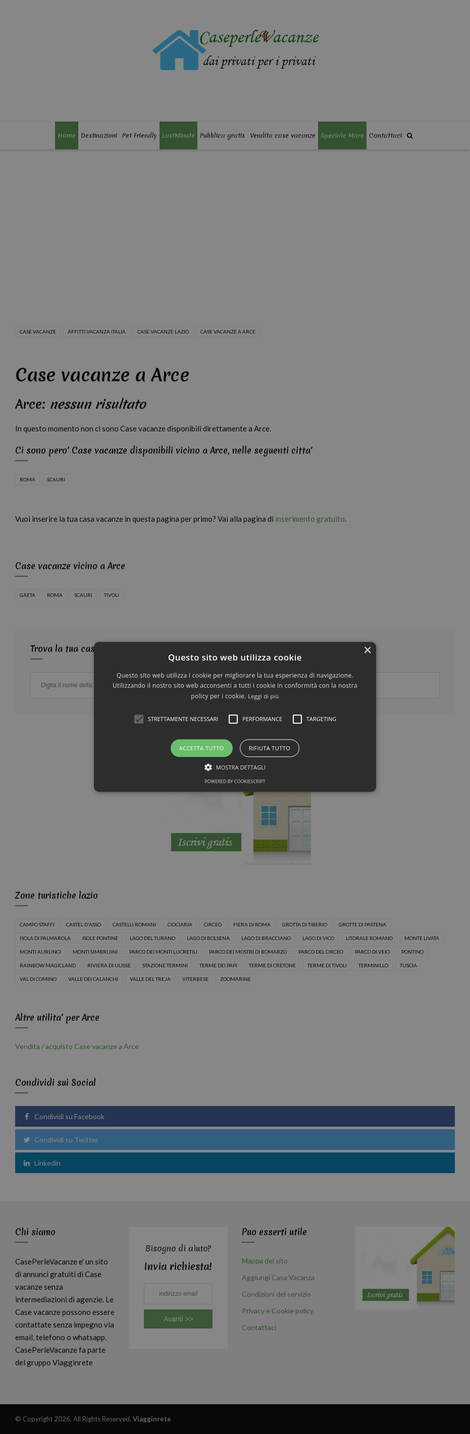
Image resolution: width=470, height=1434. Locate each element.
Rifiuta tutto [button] (269, 748)
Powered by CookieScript (234, 782)
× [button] (367, 650)
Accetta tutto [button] (201, 748)
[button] (235, 717)
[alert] (235, 717)
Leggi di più (263, 696)
